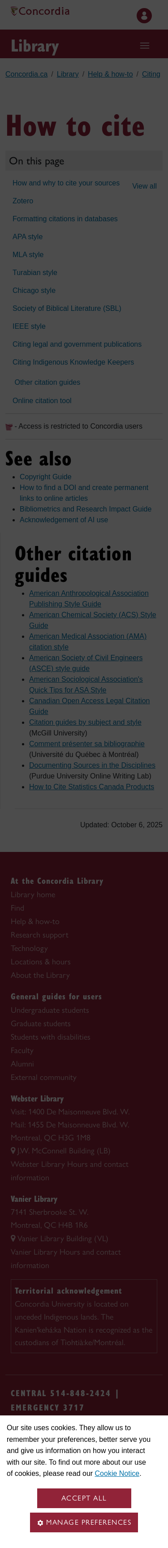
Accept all (84, 1498)
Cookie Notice (117, 1473)
